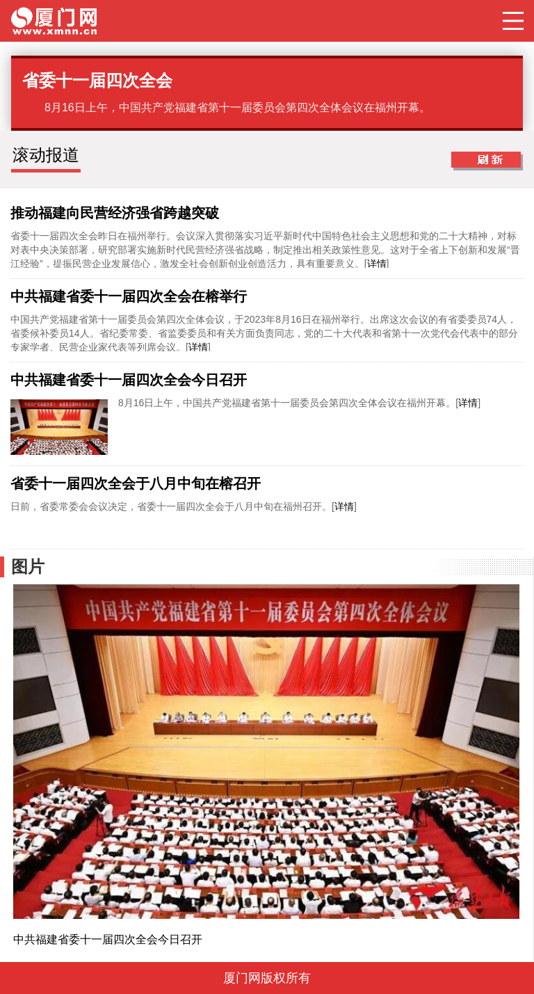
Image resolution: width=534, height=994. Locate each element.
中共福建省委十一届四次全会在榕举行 (128, 296)
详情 (377, 263)
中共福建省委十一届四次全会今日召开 (128, 379)
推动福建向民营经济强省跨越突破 (114, 213)
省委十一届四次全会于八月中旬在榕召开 (135, 483)
